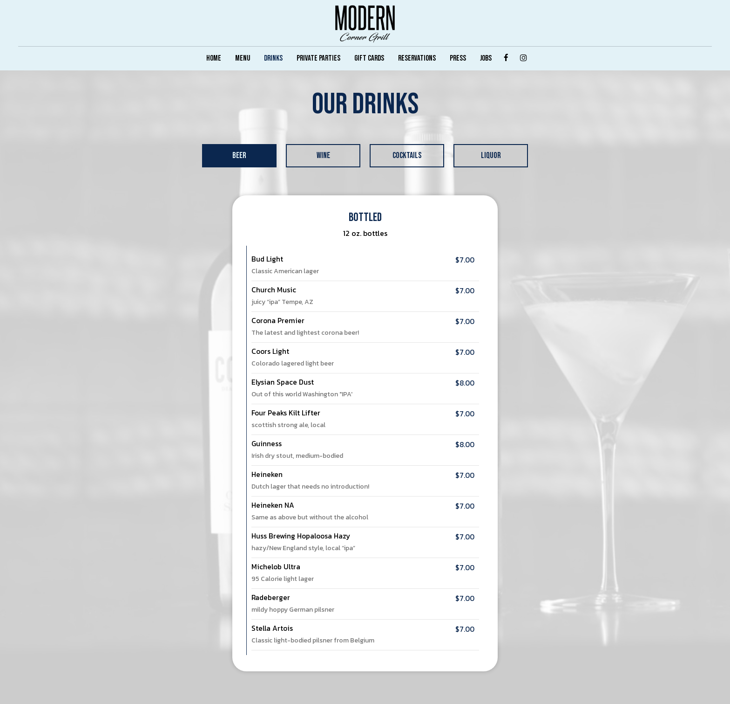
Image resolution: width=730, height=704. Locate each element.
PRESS (458, 58)
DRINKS (273, 58)
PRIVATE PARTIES (318, 58)
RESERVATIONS (417, 58)
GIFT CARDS (369, 58)
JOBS (486, 58)
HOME (213, 58)
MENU (242, 58)
